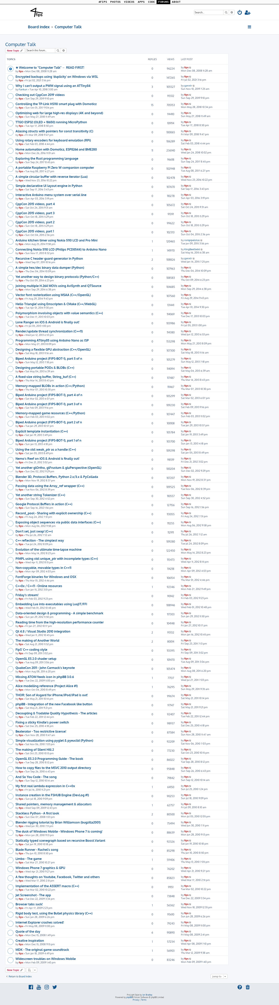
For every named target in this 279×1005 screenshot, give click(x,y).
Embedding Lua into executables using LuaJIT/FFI (51, 604)
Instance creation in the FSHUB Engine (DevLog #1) (52, 795)
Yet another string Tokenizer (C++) (40, 495)
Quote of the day (28, 931)
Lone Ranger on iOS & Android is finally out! (47, 322)
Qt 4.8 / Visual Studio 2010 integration (43, 631)
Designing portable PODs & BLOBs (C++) (45, 368)
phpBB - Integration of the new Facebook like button (54, 704)
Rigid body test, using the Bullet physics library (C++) (54, 913)
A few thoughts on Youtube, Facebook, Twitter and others (58, 877)
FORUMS (163, 2)
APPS (141, 2)
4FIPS (102, 2)
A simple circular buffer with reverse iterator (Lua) (52, 177)
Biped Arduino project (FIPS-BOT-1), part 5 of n (49, 358)
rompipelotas (192, 240)
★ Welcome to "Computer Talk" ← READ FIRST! (50, 67)
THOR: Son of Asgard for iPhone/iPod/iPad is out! (52, 695)
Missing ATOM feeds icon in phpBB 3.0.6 (45, 677)
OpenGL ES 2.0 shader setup (36, 659)
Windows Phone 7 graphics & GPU (40, 868)
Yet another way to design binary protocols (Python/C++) (57, 277)
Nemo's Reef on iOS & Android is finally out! (47, 459)
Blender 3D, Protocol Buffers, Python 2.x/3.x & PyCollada (57, 477)
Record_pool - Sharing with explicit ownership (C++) (53, 513)
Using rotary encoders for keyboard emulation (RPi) (53, 140)
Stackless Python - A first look (37, 813)
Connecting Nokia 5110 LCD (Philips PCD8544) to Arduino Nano (61, 249)
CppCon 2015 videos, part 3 (35, 213)
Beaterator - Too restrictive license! (41, 731)
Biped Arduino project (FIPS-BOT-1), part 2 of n (49, 422)
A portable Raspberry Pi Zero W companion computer (55, 167)
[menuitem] (240, 13)
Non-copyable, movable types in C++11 (43, 568)
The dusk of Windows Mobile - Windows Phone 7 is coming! (59, 831)
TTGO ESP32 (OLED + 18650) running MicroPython (51, 122)
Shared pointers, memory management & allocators (54, 804)
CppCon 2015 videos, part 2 (35, 222)
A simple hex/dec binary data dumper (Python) (50, 268)
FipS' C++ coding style (31, 649)
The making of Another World (37, 640)
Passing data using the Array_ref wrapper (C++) (50, 486)
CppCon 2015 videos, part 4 (35, 204)
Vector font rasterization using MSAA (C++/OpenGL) (53, 295)
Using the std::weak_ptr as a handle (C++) (46, 449)
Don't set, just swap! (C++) (34, 531)
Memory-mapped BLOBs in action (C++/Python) (50, 386)
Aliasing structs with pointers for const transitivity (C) (54, 131)
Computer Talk (20, 44)
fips (21, 71)
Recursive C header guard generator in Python (49, 258)
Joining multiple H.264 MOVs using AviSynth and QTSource (58, 286)
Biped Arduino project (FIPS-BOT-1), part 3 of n (49, 404)
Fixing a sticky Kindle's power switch (42, 722)
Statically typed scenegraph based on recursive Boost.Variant (60, 840)
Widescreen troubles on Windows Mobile (46, 959)
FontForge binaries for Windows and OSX (46, 577)
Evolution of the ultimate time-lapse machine (49, 549)
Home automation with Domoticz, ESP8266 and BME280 (56, 149)
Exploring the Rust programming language (47, 158)
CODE (151, 2)
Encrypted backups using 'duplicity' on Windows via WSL (57, 77)
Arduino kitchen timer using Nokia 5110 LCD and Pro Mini (56, 240)
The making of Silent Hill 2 (35, 750)
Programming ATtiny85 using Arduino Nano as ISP (52, 340)
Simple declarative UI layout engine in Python (49, 186)
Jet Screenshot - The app (33, 895)
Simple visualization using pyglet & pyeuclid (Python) (54, 740)
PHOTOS (115, 2)
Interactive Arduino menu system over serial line (51, 195)
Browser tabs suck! (29, 904)
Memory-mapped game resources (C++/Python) (50, 413)
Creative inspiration (30, 941)
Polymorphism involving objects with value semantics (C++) (59, 313)
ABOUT (176, 2)
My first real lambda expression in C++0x (45, 786)
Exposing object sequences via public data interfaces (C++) (58, 522)
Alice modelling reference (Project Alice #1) (47, 686)
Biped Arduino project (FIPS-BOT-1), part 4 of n (49, 395)
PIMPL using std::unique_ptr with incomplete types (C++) (57, 559)
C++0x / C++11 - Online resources (39, 586)
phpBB (129, 997)
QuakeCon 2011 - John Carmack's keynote (45, 668)
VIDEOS (129, 2)
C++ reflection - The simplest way (40, 540)
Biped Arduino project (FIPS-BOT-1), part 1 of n (48, 440)
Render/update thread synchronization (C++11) (49, 331)
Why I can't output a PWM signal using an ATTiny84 (53, 86)
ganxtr (188, 85)
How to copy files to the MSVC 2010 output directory (53, 768)
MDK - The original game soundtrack (42, 950)
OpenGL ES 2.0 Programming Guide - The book (49, 759)
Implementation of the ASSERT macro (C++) (47, 886)
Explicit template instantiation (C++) (42, 431)
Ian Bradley (147, 995)
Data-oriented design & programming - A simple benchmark (59, 613)
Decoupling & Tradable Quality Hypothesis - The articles (56, 713)
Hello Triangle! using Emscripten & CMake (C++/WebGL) (56, 304)
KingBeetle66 (192, 249)
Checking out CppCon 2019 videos (40, 95)
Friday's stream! (27, 595)
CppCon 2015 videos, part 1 (35, 231)
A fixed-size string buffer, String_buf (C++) (46, 377)
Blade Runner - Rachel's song (37, 850)
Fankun (23, 89)
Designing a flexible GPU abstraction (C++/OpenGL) (53, 349)
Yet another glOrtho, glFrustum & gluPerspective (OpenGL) (58, 468)
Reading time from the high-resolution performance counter (60, 622)
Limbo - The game (29, 859)
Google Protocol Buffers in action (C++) (44, 504)
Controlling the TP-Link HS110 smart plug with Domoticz (56, 104)
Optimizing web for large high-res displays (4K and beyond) (59, 113)
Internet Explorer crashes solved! (40, 922)
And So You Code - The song (36, 777)
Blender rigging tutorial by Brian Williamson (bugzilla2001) (58, 822)
